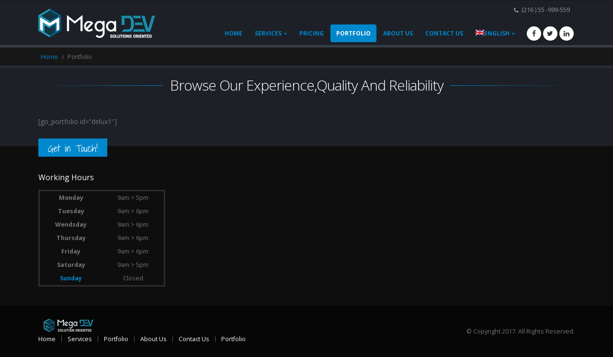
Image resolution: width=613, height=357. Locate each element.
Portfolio (353, 33)
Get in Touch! (73, 148)
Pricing (311, 33)
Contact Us (444, 33)
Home (233, 33)
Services (268, 33)
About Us (398, 33)
